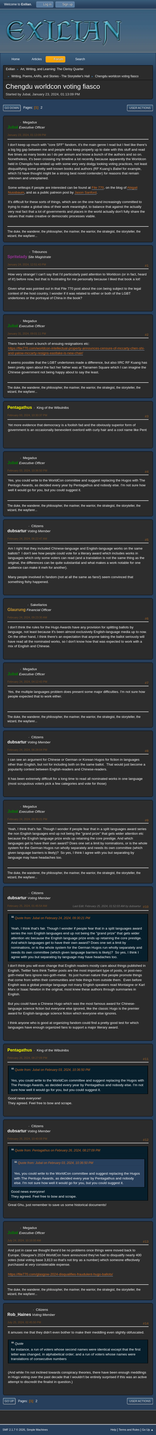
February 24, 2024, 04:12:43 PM (27, 681)
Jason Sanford (86, 192)
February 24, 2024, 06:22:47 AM (27, 538)
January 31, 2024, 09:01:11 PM (26, 333)
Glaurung (16, 609)
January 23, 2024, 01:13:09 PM (26, 134)
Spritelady (17, 257)
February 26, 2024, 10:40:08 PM (27, 1138)
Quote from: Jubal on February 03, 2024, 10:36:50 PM (52, 1070)
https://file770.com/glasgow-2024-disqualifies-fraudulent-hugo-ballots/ (60, 1274)
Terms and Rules (129, 1429)
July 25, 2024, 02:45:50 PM (24, 1322)
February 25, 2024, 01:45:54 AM (27, 905)
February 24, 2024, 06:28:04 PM (27, 749)
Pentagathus (19, 407)
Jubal (12, 127)
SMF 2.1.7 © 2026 (14, 1429)
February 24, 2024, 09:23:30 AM (27, 617)
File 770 (98, 187)
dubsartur (17, 531)
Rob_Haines (19, 1314)
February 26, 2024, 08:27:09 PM (27, 1057)
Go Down (12, 107)
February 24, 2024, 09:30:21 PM (27, 819)
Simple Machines (37, 1429)
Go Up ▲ (147, 1429)
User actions (140, 107)
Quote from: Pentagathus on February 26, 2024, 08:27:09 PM (57, 1150)
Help (113, 1429)
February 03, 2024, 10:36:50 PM (27, 470)
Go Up (9, 1401)
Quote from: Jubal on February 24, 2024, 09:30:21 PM (52, 918)
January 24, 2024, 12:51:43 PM (26, 264)
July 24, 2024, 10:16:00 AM (24, 1240)
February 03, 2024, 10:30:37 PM (27, 415)
